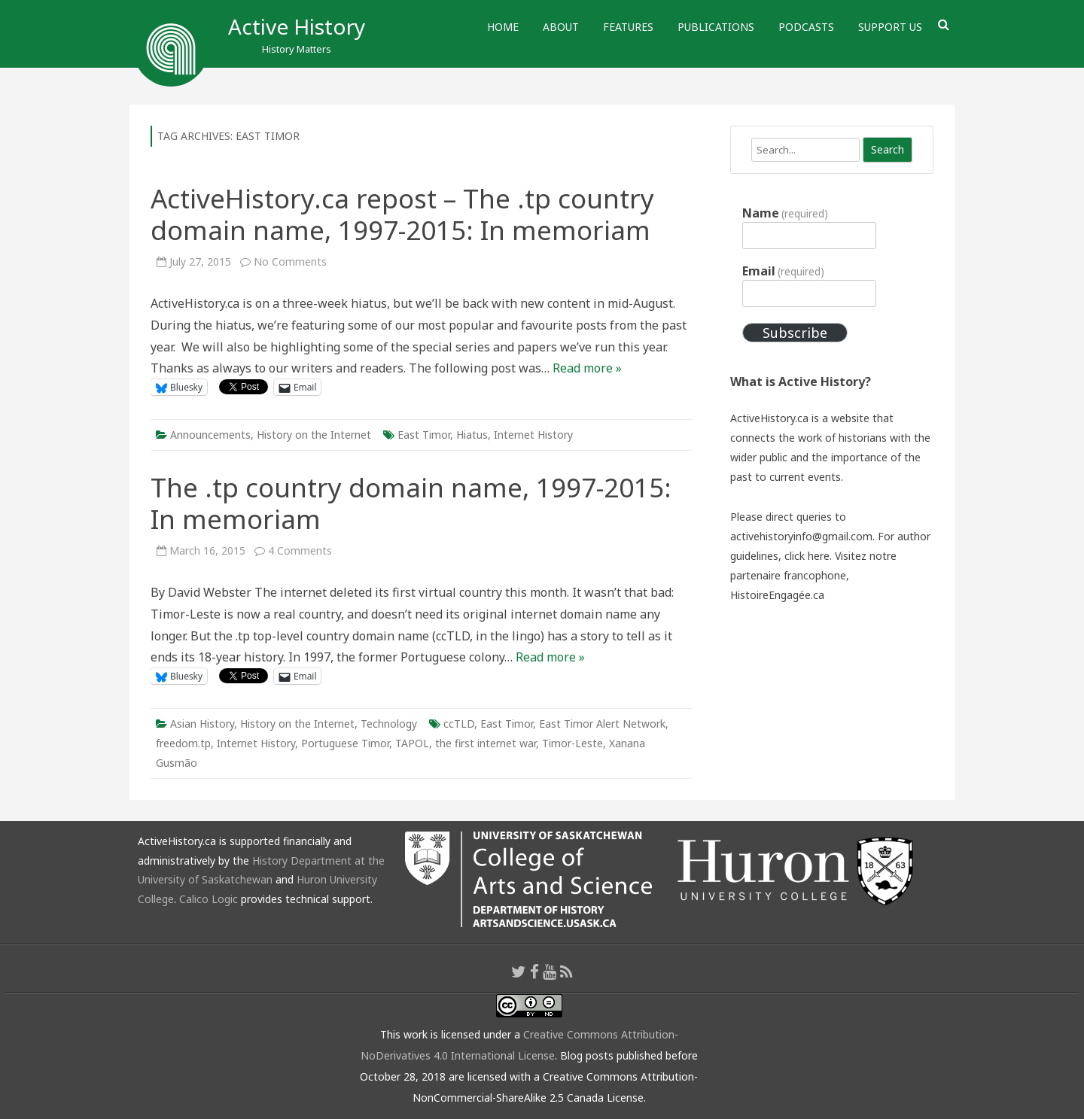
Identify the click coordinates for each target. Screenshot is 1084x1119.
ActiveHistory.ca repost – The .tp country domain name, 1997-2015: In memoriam (402, 214)
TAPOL (412, 743)
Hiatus (472, 434)
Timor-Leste (572, 743)
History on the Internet (314, 434)
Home (503, 27)
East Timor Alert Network (602, 723)
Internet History (533, 434)
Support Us (890, 27)
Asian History (202, 723)
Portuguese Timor (345, 743)
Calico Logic (208, 899)
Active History (296, 26)
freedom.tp (183, 743)
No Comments (290, 261)
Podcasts (806, 27)
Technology (389, 723)
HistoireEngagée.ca (777, 595)
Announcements (210, 434)
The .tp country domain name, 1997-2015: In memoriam (411, 503)
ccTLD (458, 723)
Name (785, 213)
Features (628, 27)
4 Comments (300, 550)
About (561, 27)
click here (807, 556)
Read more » (587, 368)
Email (783, 271)
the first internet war (485, 743)
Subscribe (795, 333)
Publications (716, 27)
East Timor (423, 434)
